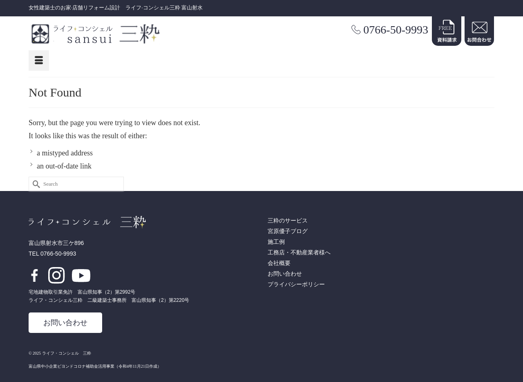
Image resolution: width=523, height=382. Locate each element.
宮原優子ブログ (288, 231)
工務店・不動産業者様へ (299, 252)
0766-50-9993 (395, 29)
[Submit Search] (35, 184)
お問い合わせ (65, 323)
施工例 (276, 242)
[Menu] (39, 60)
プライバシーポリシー (296, 284)
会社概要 (279, 263)
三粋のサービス (288, 221)
